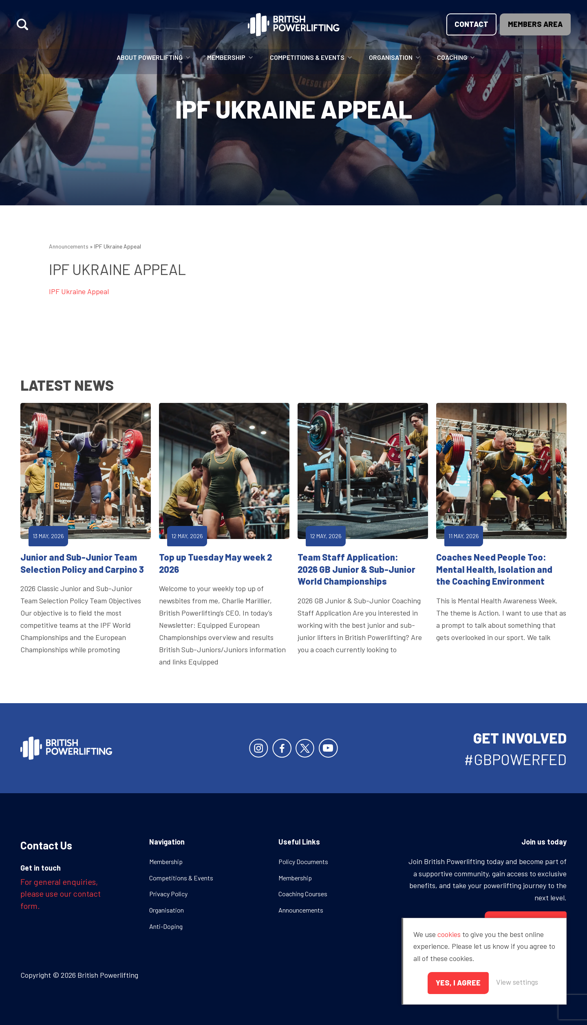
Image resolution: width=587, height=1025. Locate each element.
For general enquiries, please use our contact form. (60, 894)
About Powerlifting (150, 57)
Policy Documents (303, 861)
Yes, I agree (458, 982)
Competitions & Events (307, 57)
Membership (226, 57)
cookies (449, 934)
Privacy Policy (168, 893)
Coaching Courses (302, 893)
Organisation (391, 57)
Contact (471, 24)
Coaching (452, 57)
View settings (517, 981)
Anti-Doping (166, 926)
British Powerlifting (294, 24)
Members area (535, 24)
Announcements (68, 246)
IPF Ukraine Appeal (79, 291)
